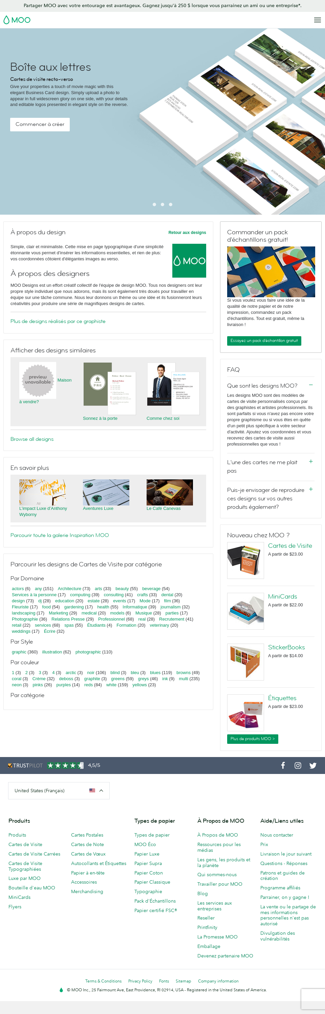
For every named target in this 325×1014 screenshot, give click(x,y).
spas (68, 625)
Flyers (14, 907)
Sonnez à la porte (100, 418)
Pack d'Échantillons (155, 901)
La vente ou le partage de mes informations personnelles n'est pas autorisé (288, 915)
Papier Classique (152, 882)
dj (40, 600)
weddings (21, 631)
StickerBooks (286, 647)
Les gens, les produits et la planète (223, 862)
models (117, 613)
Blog (202, 893)
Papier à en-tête (88, 873)
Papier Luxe (146, 854)
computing (80, 594)
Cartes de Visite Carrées (34, 854)
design (18, 600)
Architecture (69, 588)
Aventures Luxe (98, 508)
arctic (71, 672)
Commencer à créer (40, 124)
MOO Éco (145, 844)
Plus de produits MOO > (253, 738)
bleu (135, 672)
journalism (170, 606)
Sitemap (183, 981)
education (64, 600)
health (103, 606)
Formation (126, 625)
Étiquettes (282, 698)
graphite (92, 678)
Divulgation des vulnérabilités (277, 936)
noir (91, 672)
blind (115, 672)
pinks (37, 684)
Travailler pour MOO (219, 884)
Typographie (148, 891)
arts (98, 588)
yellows (139, 684)
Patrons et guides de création (282, 876)
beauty (122, 588)
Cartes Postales (87, 835)
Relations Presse (68, 619)
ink (165, 678)
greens (118, 678)
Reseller (206, 918)
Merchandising (87, 891)
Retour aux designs (187, 233)
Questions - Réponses (283, 863)
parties (172, 613)
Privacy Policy (140, 981)
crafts (142, 594)
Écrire (50, 631)
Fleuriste (20, 606)
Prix (264, 844)
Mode (145, 600)
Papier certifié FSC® (155, 910)
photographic (88, 651)
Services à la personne (34, 594)
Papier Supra (148, 863)
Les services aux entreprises (214, 906)
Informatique (135, 606)
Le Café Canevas (163, 508)
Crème (39, 678)
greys (143, 678)
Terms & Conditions (103, 981)
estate (94, 600)
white (111, 684)
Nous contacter (276, 835)
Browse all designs (31, 439)
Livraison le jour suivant (285, 854)
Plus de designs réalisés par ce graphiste (58, 321)
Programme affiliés (280, 888)
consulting (114, 594)
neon (17, 684)
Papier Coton (148, 873)
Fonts (164, 981)
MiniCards (282, 596)
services (43, 625)
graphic (19, 651)
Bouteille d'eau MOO (31, 888)
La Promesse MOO (217, 937)
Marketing (58, 613)
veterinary (159, 625)
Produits (17, 835)
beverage (151, 588)
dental (167, 594)
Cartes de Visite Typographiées (25, 866)
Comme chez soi (163, 418)
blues (155, 672)
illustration (52, 651)
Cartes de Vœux (88, 854)
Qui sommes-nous (217, 874)
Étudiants (96, 625)
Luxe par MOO (24, 878)
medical (89, 613)
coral (16, 678)
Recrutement (171, 619)
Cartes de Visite (290, 546)
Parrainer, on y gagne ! (284, 897)
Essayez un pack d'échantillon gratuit (264, 340)
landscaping (23, 613)
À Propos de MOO (217, 835)
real (142, 619)
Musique (144, 613)
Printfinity (207, 927)
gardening (74, 606)
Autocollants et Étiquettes (98, 863)
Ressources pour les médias (219, 847)
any (38, 588)
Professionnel (111, 619)
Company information (218, 981)
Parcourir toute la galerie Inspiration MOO (59, 535)
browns (183, 672)
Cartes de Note (87, 844)
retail (16, 625)
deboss (66, 678)
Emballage (208, 946)
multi (183, 678)
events (119, 600)
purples (64, 684)
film (167, 600)
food (46, 606)
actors (18, 588)
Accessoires (84, 882)
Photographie (25, 619)
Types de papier (152, 835)
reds (88, 684)
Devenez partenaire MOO (225, 956)
